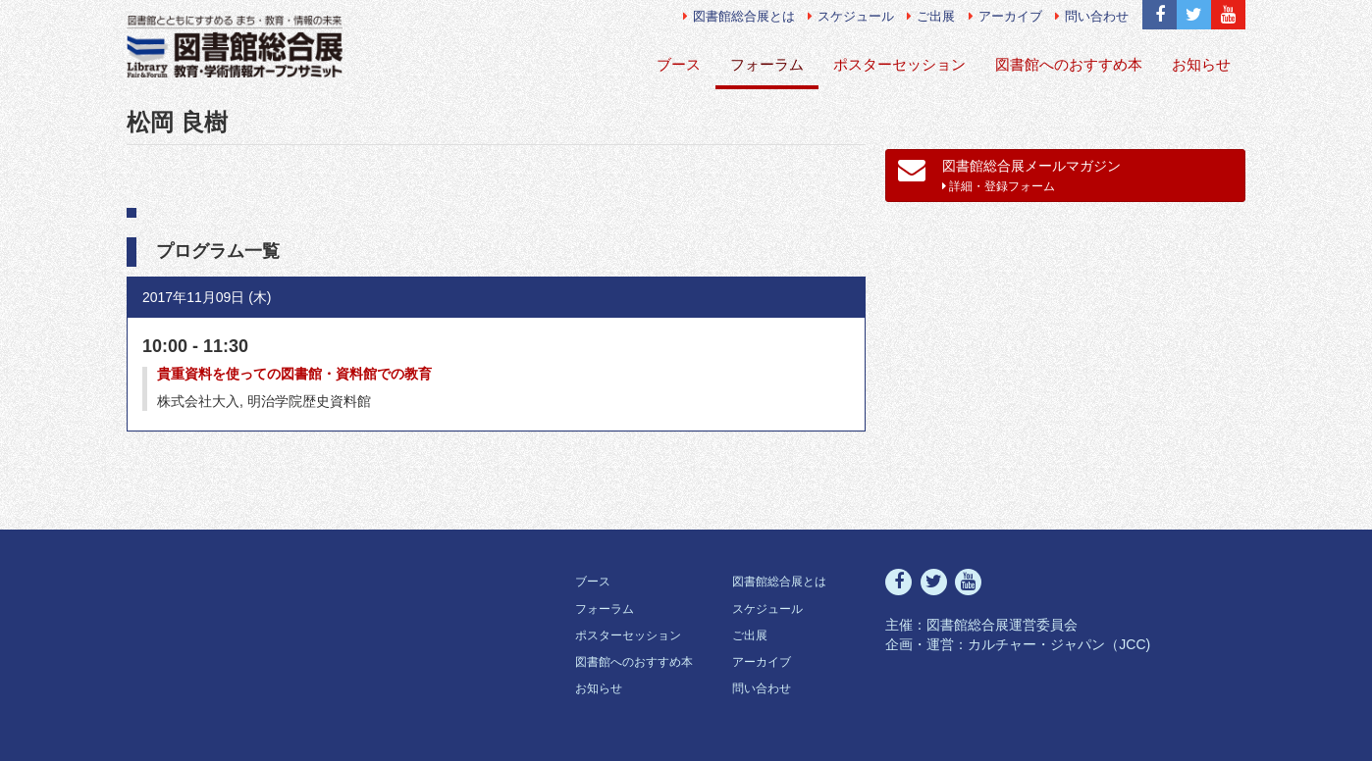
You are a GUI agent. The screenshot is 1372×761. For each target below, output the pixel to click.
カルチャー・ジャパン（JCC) (1059, 644)
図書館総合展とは (739, 16)
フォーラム (767, 64)
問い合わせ (1092, 16)
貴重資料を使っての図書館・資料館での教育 (294, 373)
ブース (679, 64)
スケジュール (851, 16)
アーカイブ (1005, 16)
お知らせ (1201, 64)
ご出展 (931, 16)
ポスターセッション (899, 64)
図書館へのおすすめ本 (1068, 64)
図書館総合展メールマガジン (1009, 174)
